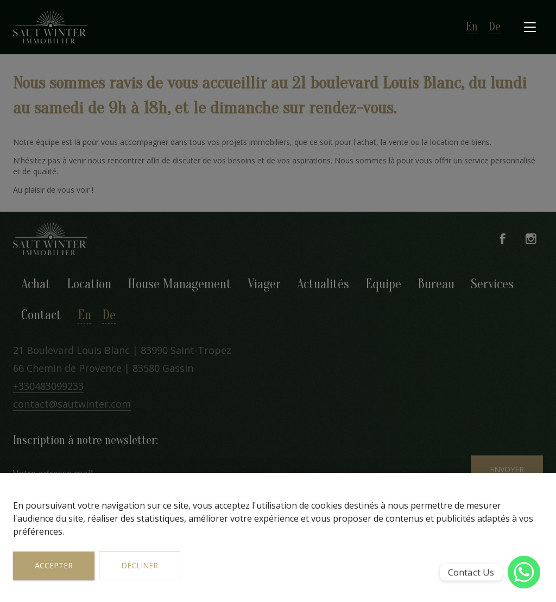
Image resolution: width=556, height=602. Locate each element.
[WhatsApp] (524, 572)
